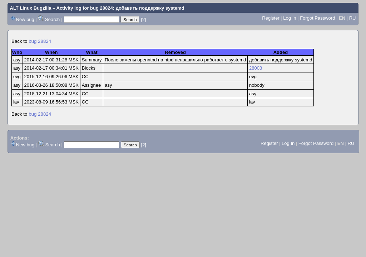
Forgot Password (317, 18)
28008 (255, 68)
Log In (289, 18)
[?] (143, 19)
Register (270, 18)
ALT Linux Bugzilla (30, 8)
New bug (25, 19)
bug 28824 (40, 41)
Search (52, 19)
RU (352, 18)
